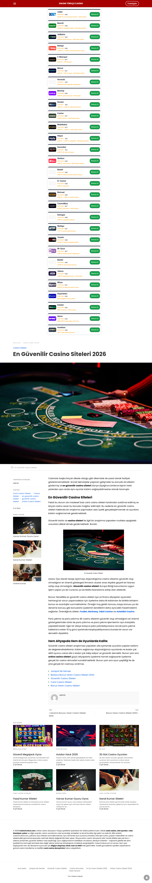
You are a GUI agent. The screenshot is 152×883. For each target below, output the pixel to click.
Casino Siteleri (19, 348)
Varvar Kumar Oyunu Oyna (25, 536)
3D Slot (102, 749)
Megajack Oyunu (20, 749)
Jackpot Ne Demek (61, 671)
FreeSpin (132, 3)
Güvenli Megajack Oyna (27, 754)
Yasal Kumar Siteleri (25, 798)
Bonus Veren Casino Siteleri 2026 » (122, 713)
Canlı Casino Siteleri (61, 682)
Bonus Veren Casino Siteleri (65, 685)
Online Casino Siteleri (31, 343)
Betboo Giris (61, 793)
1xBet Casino (106, 611)
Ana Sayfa (16, 343)
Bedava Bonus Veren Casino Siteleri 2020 (72, 674)
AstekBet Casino (125, 611)
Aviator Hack (61, 749)
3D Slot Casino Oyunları (113, 754)
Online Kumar (19, 583)
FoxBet (83, 611)
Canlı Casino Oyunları (22, 793)
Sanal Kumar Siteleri (22, 560)
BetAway (93, 611)
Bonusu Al (94, 14)
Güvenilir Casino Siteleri (63, 678)
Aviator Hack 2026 (67, 754)
